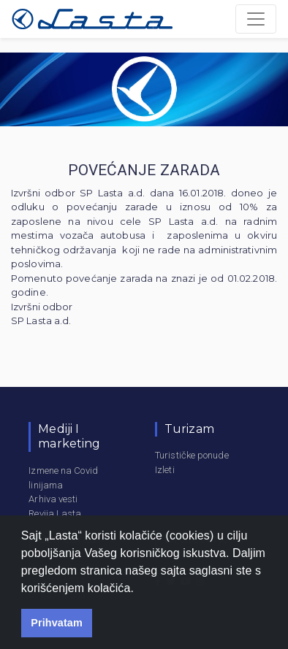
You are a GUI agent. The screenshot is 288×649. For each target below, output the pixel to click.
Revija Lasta (55, 513)
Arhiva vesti (53, 499)
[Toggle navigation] (255, 19)
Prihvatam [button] (57, 623)
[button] (139, 589)
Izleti (165, 469)
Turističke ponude (192, 455)
